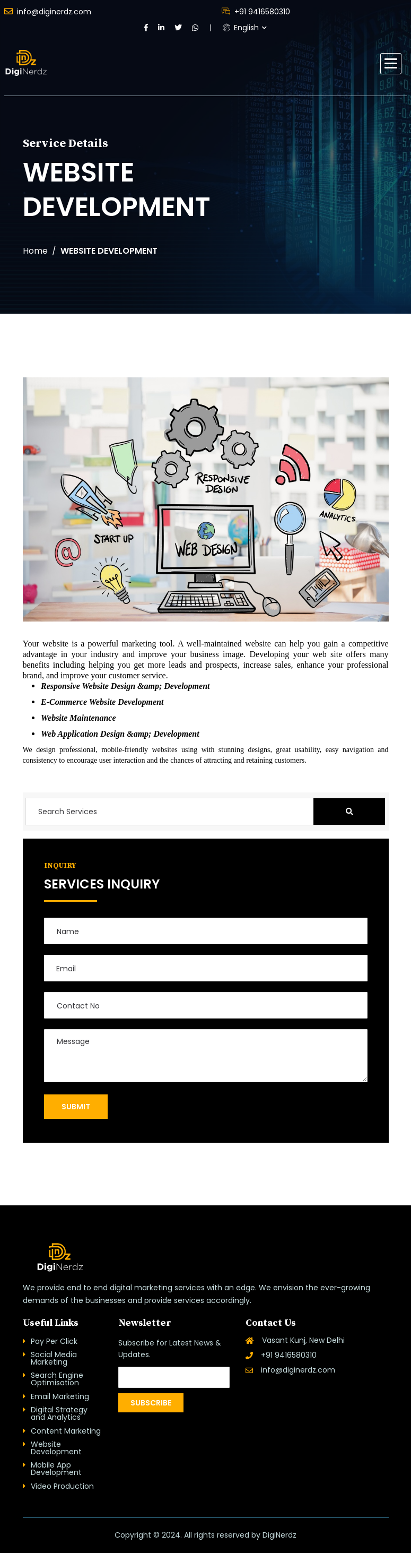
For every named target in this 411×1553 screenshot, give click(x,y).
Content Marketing (66, 1431)
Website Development (56, 1447)
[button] (390, 63)
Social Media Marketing (54, 1358)
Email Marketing (60, 1396)
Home (35, 251)
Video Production (62, 1486)
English (241, 27)
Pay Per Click (54, 1341)
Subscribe (150, 1402)
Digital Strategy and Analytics (59, 1413)
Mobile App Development (56, 1468)
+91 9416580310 (256, 11)
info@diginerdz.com (47, 11)
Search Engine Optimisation (57, 1378)
